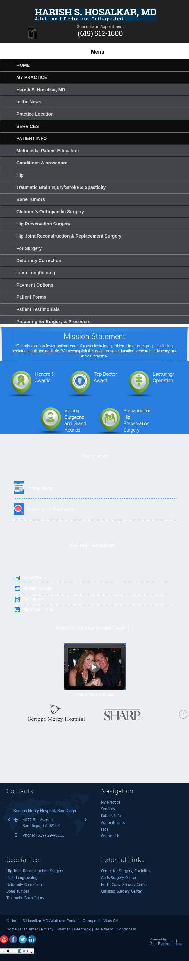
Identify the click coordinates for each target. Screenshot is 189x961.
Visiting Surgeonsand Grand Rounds (61, 420)
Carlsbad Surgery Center (121, 891)
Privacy (47, 929)
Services (108, 809)
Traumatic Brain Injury (25, 897)
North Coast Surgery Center (124, 884)
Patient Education (38, 609)
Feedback (82, 929)
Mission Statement (95, 336)
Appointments (113, 822)
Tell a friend (103, 929)
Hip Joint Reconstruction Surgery (34, 870)
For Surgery (33, 598)
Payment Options (37, 588)
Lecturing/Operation (149, 384)
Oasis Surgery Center (118, 877)
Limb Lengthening (21, 877)
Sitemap (64, 929)
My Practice (110, 802)
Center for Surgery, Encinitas (125, 870)
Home (11, 929)
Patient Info (111, 815)
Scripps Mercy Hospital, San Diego (44, 810)
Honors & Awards (30, 384)
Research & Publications (52, 509)
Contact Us (110, 835)
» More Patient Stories (95, 694)
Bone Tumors (17, 891)
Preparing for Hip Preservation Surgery (122, 420)
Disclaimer (29, 929)
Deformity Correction (24, 884)
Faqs (104, 829)
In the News (39, 488)
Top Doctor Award (91, 384)
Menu (97, 52)
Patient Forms (34, 577)
